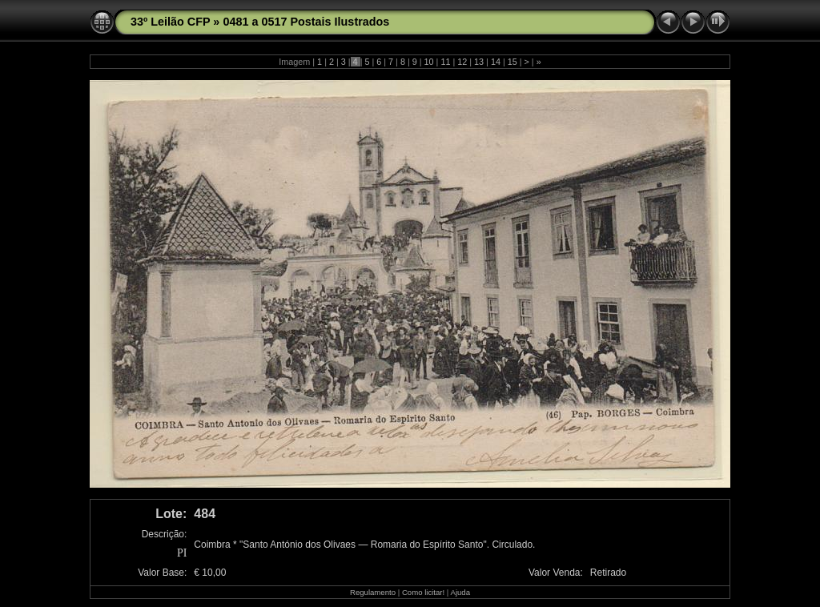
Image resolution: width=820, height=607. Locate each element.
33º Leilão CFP (170, 21)
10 (429, 61)
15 (512, 61)
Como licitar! (423, 592)
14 (495, 61)
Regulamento (373, 592)
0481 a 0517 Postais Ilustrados (306, 21)
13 (479, 61)
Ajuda (460, 592)
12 (462, 61)
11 (445, 61)
